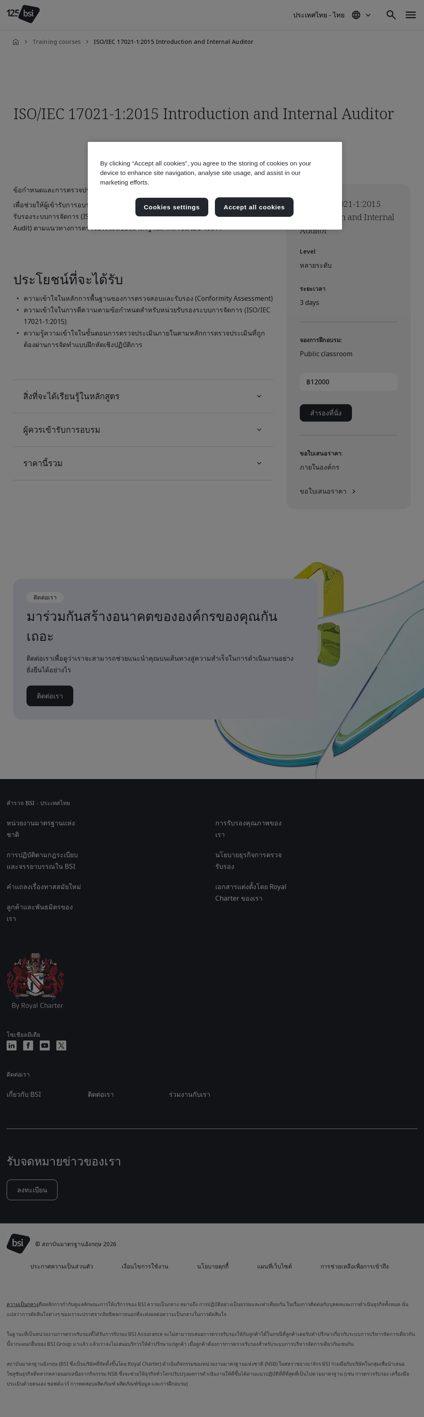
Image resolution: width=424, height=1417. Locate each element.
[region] (215, 186)
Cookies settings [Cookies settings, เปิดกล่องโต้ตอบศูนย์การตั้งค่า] (172, 207)
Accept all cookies (254, 207)
